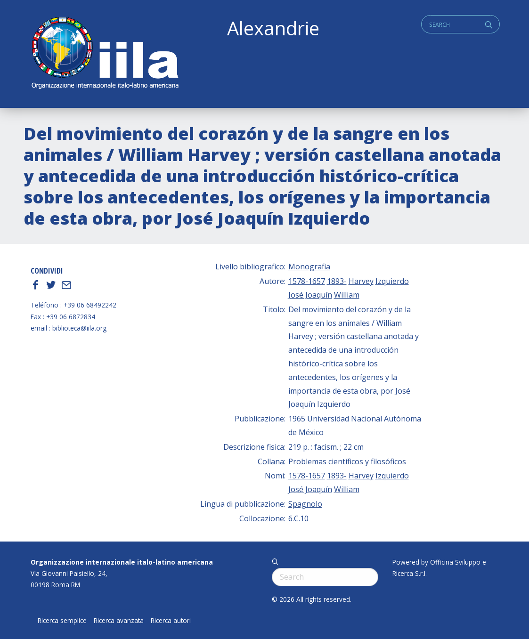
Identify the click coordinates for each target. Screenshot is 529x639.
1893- (337, 281)
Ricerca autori (171, 620)
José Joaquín (310, 295)
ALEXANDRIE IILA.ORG (104, 54)
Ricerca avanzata (119, 620)
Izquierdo (392, 281)
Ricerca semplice (62, 620)
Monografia (309, 266)
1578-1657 (306, 281)
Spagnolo (305, 504)
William (346, 295)
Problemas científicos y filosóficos (347, 461)
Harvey (361, 281)
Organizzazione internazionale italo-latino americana (122, 562)
